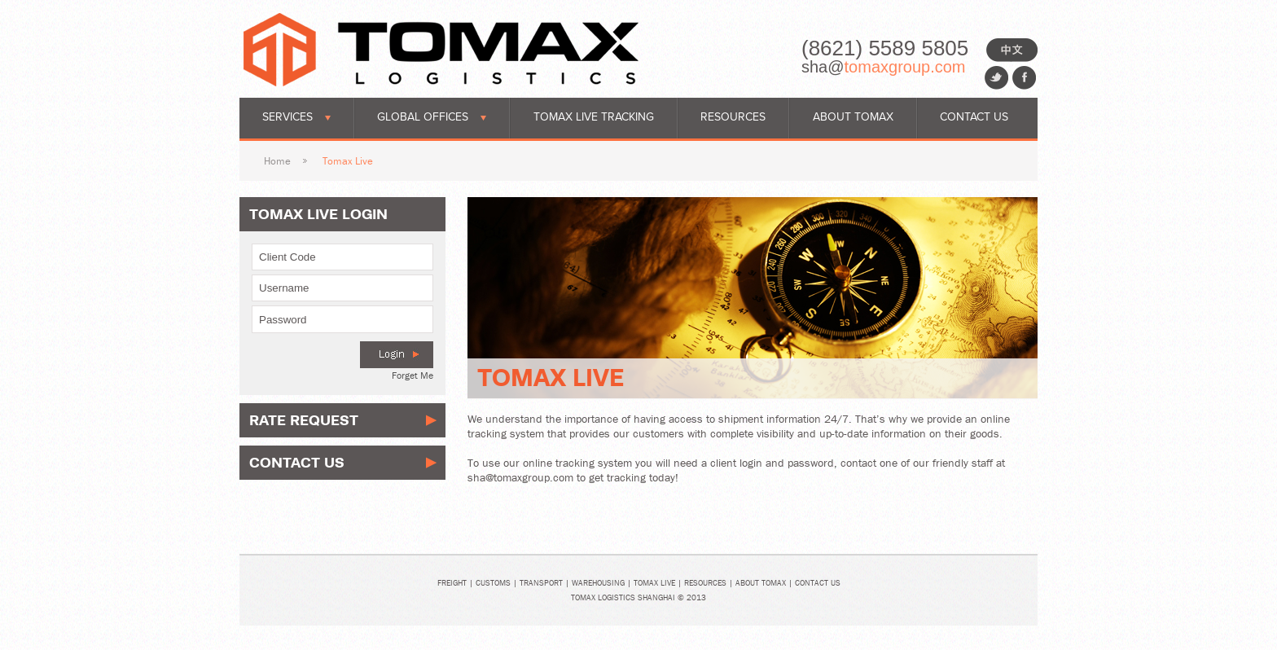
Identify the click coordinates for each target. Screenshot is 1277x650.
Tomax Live (654, 583)
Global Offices (431, 117)
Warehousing (598, 583)
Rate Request (303, 420)
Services (296, 117)
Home (277, 161)
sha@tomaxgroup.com (520, 477)
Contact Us (974, 117)
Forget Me (412, 375)
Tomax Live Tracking (593, 117)
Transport (541, 583)
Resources (733, 117)
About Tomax (853, 117)
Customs (493, 583)
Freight (452, 583)
